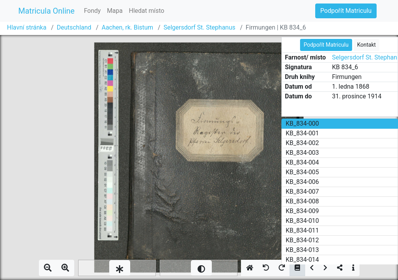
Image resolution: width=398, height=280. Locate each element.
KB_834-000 (302, 123)
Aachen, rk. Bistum (127, 27)
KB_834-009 (302, 211)
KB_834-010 (302, 220)
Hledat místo (146, 10)
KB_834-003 (302, 152)
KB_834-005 (302, 172)
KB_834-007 (302, 191)
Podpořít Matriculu (346, 10)
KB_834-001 (302, 133)
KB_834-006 (302, 182)
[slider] (117, 268)
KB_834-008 (302, 201)
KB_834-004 (302, 162)
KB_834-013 (302, 250)
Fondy (92, 10)
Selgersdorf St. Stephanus (200, 27)
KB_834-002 (302, 143)
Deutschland (74, 27)
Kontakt (366, 45)
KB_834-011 (302, 230)
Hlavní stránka (26, 27)
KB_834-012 (302, 240)
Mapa (114, 10)
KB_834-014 (302, 259)
